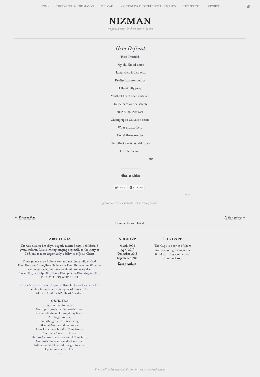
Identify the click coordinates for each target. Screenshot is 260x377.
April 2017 (127, 250)
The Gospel (191, 6)
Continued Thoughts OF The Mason (148, 6)
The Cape (107, 6)
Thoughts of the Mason (75, 6)
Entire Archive (127, 264)
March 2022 (127, 246)
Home (45, 6)
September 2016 (127, 258)
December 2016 (127, 254)
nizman (130, 21)
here (178, 258)
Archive (213, 6)
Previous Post (27, 217)
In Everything (232, 217)
